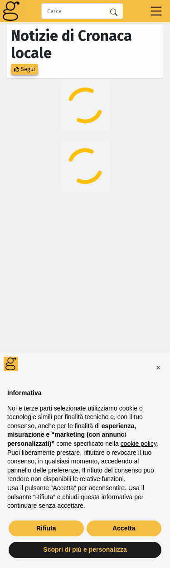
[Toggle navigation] (156, 11)
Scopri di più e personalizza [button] (84, 549)
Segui (24, 69)
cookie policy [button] (138, 443)
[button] (158, 367)
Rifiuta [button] (46, 528)
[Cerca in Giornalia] (114, 11)
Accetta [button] (124, 528)
